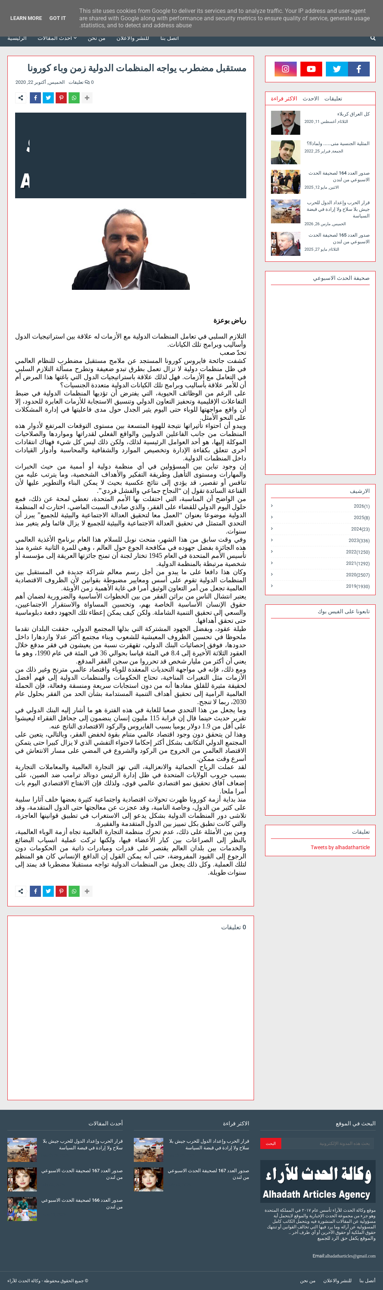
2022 (358, 552)
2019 (358, 586)
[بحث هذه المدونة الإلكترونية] (327, 1143)
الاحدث (311, 98)
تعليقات (333, 98)
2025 (362, 518)
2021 (358, 563)
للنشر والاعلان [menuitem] (132, 38)
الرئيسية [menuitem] (17, 38)
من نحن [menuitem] (96, 38)
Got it (57, 18)
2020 (358, 575)
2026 (362, 506)
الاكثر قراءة (284, 98)
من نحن (308, 1280)
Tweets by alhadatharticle (340, 847)
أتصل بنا (367, 1280)
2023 (359, 540)
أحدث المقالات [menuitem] (55, 38)
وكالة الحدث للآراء (24, 1280)
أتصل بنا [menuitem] (169, 38)
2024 (360, 529)
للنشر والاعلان (337, 1280)
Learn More (26, 18)
